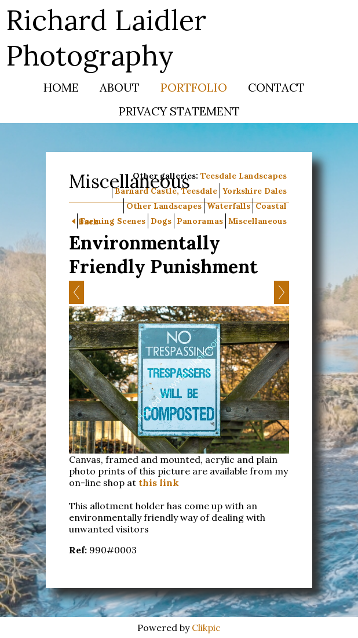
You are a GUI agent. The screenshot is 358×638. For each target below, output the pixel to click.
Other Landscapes (164, 206)
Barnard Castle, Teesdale (166, 191)
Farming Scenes (112, 221)
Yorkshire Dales (254, 191)
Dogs (161, 221)
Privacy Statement (179, 111)
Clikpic (206, 627)
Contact (276, 87)
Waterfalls (228, 206)
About (120, 87)
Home (61, 87)
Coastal (271, 206)
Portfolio (193, 87)
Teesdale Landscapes (243, 176)
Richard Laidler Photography (106, 37)
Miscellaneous (257, 221)
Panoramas (200, 221)
